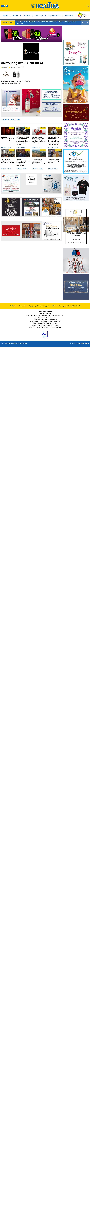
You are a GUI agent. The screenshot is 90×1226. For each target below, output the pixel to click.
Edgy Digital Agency (83, 343)
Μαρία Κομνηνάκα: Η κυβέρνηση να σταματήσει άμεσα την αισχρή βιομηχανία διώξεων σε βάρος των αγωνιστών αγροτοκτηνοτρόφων (55, 141)
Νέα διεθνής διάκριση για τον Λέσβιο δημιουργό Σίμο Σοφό (54, 161)
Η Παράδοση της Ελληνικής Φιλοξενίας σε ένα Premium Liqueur (7, 139)
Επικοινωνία (22, 306)
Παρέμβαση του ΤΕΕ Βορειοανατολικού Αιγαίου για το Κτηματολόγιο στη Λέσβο (38, 161)
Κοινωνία (15, 15)
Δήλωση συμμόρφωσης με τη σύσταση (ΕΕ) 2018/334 (66, 306)
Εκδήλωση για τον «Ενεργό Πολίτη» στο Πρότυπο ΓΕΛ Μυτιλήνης (7, 161)
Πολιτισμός (26, 15)
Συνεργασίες (69, 15)
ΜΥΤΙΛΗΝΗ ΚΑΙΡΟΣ (76, 32)
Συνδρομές (13, 306)
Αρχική (5, 15)
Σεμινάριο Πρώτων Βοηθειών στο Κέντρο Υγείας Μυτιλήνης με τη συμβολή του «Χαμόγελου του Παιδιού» (46, 22)
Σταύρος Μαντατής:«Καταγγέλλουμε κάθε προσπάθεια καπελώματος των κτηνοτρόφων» (23, 162)
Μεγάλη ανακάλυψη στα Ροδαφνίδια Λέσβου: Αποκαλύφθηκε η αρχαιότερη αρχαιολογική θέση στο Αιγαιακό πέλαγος (23, 141)
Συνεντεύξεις (39, 15)
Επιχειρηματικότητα (54, 15)
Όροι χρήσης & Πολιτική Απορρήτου (39, 306)
